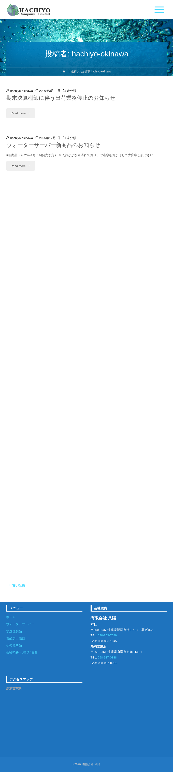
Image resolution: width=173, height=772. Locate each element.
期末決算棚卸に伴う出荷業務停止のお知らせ (61, 98)
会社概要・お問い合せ (22, 652)
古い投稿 (15, 585)
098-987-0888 (107, 657)
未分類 (71, 91)
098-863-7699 (107, 635)
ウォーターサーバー (20, 624)
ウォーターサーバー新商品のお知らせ (53, 145)
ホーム (11, 617)
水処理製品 (14, 631)
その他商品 (14, 645)
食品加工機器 (15, 638)
